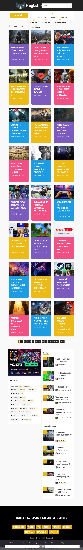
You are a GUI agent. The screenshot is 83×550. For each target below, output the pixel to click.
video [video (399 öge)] (34, 416)
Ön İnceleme (35, 26)
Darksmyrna (62, 365)
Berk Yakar (61, 467)
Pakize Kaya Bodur (64, 495)
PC (31, 16)
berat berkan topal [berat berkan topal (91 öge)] (18, 390)
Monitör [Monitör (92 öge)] (23, 408)
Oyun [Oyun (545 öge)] (33, 408)
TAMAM (42, 546)
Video (30, 527)
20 (39, 341)
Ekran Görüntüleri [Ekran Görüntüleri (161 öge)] (18, 401)
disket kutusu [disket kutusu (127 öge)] (17, 393)
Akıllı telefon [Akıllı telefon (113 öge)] (16, 386)
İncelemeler (18, 527)
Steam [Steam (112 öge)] (14, 416)
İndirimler (46, 21)
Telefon (63, 16)
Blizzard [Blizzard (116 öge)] (31, 390)
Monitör (33, 21)
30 (43, 341)
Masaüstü (41, 531)
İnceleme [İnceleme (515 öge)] (26, 419)
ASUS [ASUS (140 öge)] (28, 386)
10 (36, 341)
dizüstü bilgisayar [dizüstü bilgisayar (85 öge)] (18, 397)
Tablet (53, 16)
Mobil (46, 527)
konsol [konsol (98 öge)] (14, 408)
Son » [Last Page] (62, 341)
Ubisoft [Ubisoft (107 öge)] (24, 416)
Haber (56, 527)
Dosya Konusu (60, 21)
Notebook (42, 16)
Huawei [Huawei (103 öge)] (25, 405)
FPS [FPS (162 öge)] (30, 401)
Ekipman (29, 531)
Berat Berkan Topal (64, 390)
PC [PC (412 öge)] (13, 412)
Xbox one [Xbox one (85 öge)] (15, 419)
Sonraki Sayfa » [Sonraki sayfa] (54, 341)
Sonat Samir (62, 482)
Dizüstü (54, 531)
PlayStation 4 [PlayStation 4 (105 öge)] (24, 412)
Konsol (66, 527)
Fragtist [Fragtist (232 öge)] (15, 405)
